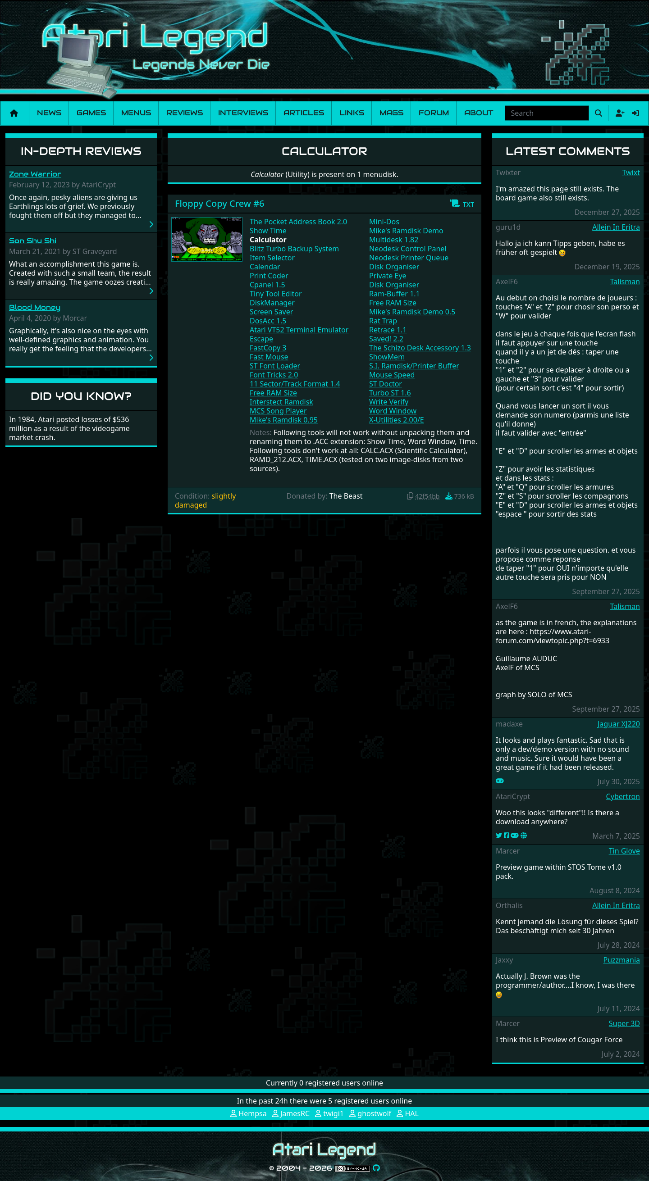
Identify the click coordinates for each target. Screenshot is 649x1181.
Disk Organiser (394, 266)
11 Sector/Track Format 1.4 (295, 383)
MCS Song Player (278, 410)
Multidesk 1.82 (393, 239)
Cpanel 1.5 (267, 284)
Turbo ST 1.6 (390, 392)
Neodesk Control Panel (408, 248)
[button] (461, 203)
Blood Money (34, 307)
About (479, 113)
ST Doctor (385, 383)
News (49, 113)
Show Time (268, 230)
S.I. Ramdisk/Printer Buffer (414, 365)
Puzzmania (621, 960)
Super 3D (624, 1023)
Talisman (625, 281)
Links (351, 113)
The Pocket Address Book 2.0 (298, 221)
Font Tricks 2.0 (274, 374)
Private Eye (388, 275)
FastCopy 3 (268, 347)
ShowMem (387, 356)
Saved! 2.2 (386, 338)
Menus (136, 113)
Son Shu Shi (32, 240)
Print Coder (269, 275)
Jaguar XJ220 (619, 724)
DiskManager (272, 302)
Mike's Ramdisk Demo (406, 230)
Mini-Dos (384, 221)
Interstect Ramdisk (281, 401)
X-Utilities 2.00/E (396, 419)
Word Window (392, 410)
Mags (391, 113)
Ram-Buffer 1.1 (394, 293)
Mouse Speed (392, 374)
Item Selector (272, 257)
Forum (434, 113)
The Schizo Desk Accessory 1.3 (420, 347)
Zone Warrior (35, 174)
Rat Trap (383, 320)
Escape (261, 338)
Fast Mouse (269, 356)
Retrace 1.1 (388, 329)
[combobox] (547, 113)
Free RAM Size (273, 392)
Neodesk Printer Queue (408, 257)
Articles (303, 113)
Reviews (184, 113)
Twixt (631, 172)
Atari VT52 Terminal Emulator (299, 329)
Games (91, 113)
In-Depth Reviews (81, 151)
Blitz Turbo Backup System (294, 248)
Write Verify (388, 401)
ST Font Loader (275, 365)
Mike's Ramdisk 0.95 (284, 419)
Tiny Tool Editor (276, 293)
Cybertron (623, 796)
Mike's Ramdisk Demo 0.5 (412, 311)
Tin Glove (624, 851)
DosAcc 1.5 (268, 320)
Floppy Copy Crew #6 (220, 203)
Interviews (243, 113)
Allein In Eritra (616, 227)
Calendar (265, 266)
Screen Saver (271, 311)
